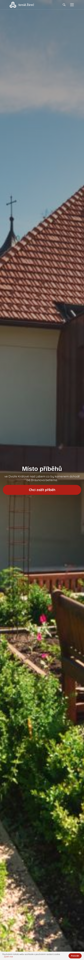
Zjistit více (8, 957)
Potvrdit (75, 956)
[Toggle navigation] (72, 4)
